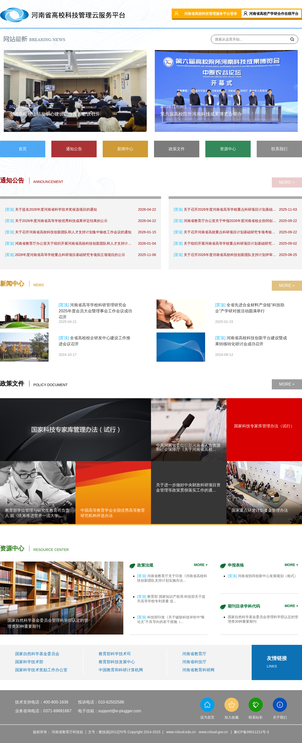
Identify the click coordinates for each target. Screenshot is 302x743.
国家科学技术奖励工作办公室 (41, 670)
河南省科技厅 (194, 662)
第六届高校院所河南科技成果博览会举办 (201, 114)
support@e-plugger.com (119, 711)
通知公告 (74, 149)
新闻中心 (125, 149)
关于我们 (280, 717)
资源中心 (228, 149)
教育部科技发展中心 (117, 662)
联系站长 (256, 717)
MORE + (287, 182)
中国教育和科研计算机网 (121, 670)
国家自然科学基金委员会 (37, 654)
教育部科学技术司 (115, 654)
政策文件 (177, 149)
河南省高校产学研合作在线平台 (273, 14)
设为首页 (207, 717)
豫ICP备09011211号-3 (251, 732)
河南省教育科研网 (198, 670)
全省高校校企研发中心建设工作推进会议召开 (54, 114)
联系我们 (279, 149)
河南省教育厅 (194, 654)
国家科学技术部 (29, 662)
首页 (23, 149)
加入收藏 (231, 717)
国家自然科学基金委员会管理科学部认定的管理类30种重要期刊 (48, 623)
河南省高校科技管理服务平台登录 (210, 14)
